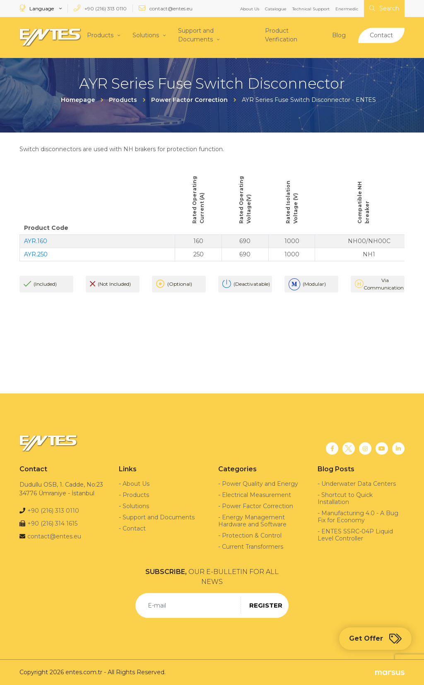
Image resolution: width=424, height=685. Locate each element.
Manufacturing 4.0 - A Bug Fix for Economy (358, 516)
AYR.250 (36, 254)
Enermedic (346, 9)
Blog (339, 35)
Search (384, 8)
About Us (249, 9)
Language (37, 8)
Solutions (145, 35)
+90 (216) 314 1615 (52, 523)
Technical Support (311, 9)
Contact (381, 35)
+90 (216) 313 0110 (100, 8)
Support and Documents (196, 35)
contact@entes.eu (166, 8)
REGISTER (265, 605)
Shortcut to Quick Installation (345, 498)
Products (100, 35)
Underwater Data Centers (358, 483)
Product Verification (281, 35)
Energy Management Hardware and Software (252, 521)
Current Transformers (252, 546)
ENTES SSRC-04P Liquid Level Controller (355, 535)
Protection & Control (252, 535)
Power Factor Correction (257, 506)
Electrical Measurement (256, 495)
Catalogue (276, 9)
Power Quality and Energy (260, 483)
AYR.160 (35, 241)
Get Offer (375, 639)
